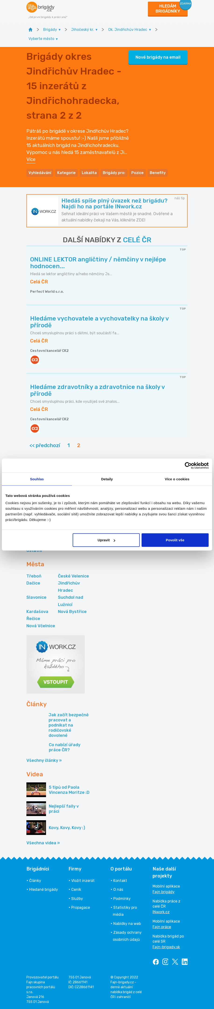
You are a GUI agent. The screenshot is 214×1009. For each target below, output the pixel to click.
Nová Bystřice (72, 611)
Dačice (33, 583)
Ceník (76, 889)
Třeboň (33, 576)
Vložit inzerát (83, 880)
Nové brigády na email (158, 57)
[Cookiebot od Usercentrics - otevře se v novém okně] (188, 465)
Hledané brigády (43, 889)
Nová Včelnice (40, 625)
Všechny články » (44, 760)
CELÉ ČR (137, 240)
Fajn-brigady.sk (166, 947)
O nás (118, 889)
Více (31, 159)
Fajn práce (162, 927)
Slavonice (36, 597)
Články (35, 880)
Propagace (80, 907)
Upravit (106, 540)
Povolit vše (175, 540)
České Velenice (73, 576)
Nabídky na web (127, 923)
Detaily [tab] (107, 479)
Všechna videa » (43, 842)
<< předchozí (44, 445)
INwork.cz (161, 912)
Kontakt (120, 880)
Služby (77, 898)
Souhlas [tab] (37, 479)
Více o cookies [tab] (177, 479)
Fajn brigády (164, 892)
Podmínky (122, 898)
